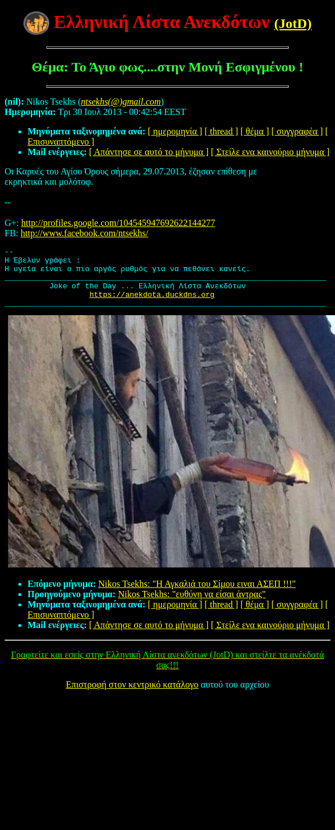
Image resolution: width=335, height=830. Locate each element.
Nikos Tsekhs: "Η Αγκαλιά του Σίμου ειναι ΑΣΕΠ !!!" (196, 596)
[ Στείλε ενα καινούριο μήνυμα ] (270, 152)
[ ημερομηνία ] (175, 131)
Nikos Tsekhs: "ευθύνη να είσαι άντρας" (192, 606)
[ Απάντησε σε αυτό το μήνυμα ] (149, 152)
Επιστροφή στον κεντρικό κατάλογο (132, 696)
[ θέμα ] (255, 131)
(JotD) (293, 23)
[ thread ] (221, 131)
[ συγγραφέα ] (297, 131)
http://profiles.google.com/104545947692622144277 (118, 223)
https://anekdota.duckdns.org (151, 304)
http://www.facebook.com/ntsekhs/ (84, 233)
